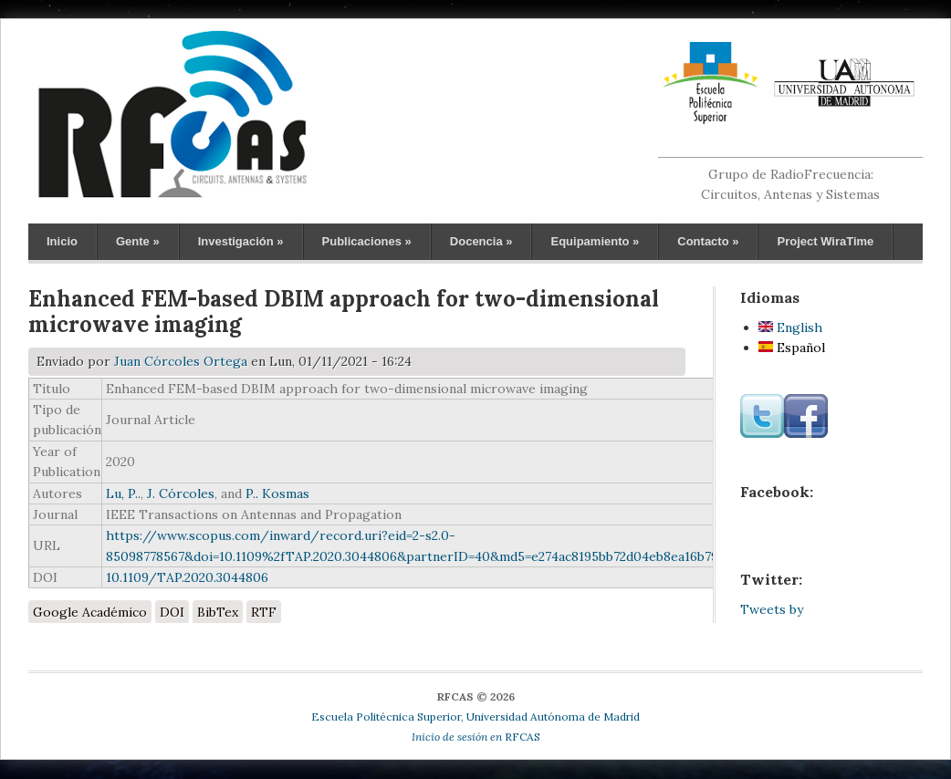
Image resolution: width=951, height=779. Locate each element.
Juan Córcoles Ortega (180, 361)
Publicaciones (367, 241)
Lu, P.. (123, 493)
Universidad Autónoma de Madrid (553, 716)
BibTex (217, 612)
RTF (264, 612)
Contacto (707, 241)
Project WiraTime (825, 241)
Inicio (62, 241)
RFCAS (476, 736)
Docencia (481, 241)
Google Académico (90, 612)
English (790, 327)
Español (791, 347)
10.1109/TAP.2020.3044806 (187, 577)
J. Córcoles (180, 493)
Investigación (241, 241)
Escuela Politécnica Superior (386, 716)
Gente (138, 241)
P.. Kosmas (277, 493)
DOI (172, 612)
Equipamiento (594, 241)
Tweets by (771, 609)
